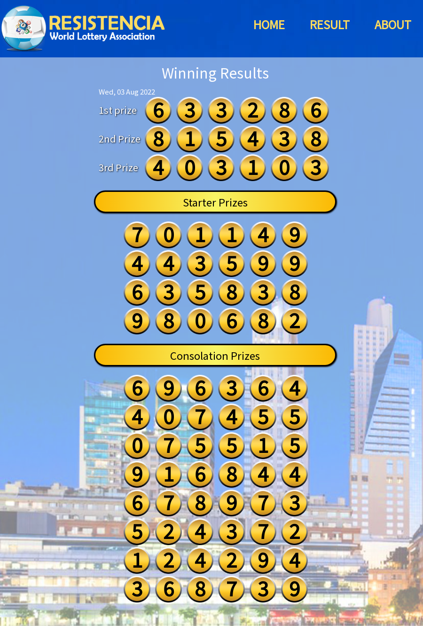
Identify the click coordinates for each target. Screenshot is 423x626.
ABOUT (393, 24)
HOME (269, 24)
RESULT (330, 24)
